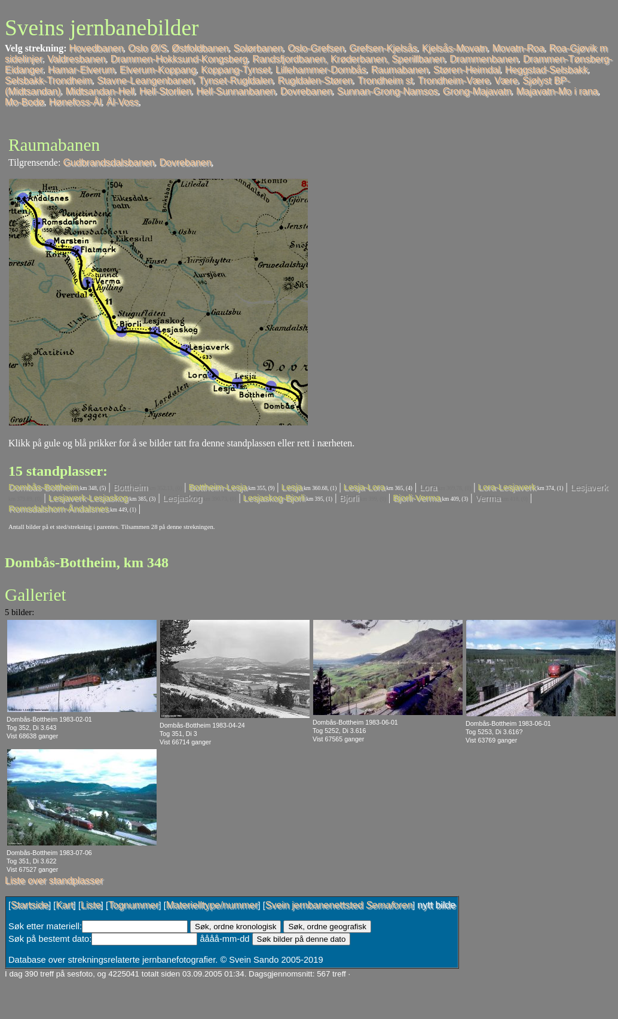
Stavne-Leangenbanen (145, 80)
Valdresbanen (76, 59)
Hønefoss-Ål (75, 102)
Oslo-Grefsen (315, 48)
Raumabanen (400, 70)
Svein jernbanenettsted (338, 905)
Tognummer (133, 905)
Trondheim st (385, 80)
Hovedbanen (96, 48)
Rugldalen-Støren (315, 80)
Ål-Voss (122, 102)
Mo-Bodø (24, 102)
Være (506, 80)
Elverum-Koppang (158, 70)
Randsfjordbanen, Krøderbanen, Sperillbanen (348, 59)
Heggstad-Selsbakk (546, 70)
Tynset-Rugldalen (235, 80)
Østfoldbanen (200, 48)
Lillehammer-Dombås (321, 70)
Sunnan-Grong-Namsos (387, 91)
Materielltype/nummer (212, 905)
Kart (64, 905)
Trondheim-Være (453, 80)
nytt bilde (436, 905)
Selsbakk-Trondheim (48, 80)
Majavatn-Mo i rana (557, 91)
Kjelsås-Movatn (454, 48)
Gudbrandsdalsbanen (108, 162)
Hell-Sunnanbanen (236, 91)
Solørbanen (258, 48)
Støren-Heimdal (466, 70)
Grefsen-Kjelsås (383, 48)
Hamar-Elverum (81, 70)
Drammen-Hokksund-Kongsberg (179, 59)
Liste (91, 905)
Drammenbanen (483, 59)
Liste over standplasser (54, 880)
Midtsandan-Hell (99, 91)
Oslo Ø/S (147, 48)
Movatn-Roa (518, 48)
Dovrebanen (306, 91)
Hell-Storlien (165, 91)
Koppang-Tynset (236, 70)
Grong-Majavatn (477, 91)
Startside (29, 905)
